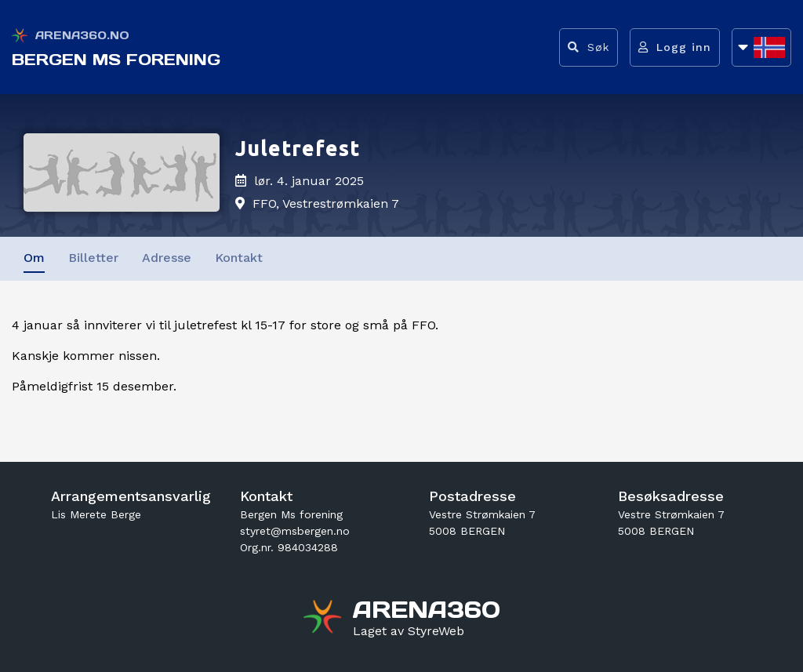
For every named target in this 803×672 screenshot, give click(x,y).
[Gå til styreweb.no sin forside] (408, 631)
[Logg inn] (674, 47)
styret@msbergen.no (295, 531)
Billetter (93, 257)
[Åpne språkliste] (761, 47)
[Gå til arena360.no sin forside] (324, 619)
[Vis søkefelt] (588, 47)
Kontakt (239, 257)
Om (34, 257)
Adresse (166, 257)
